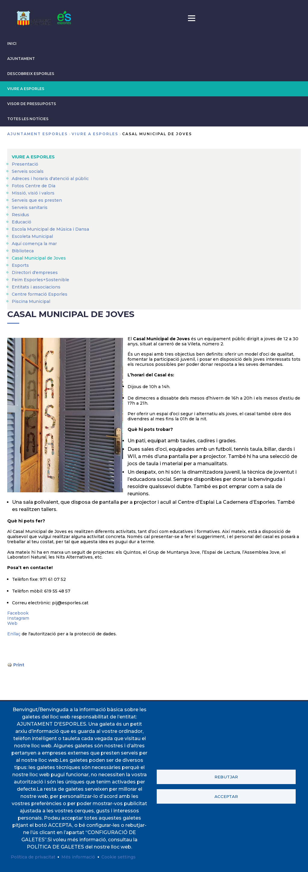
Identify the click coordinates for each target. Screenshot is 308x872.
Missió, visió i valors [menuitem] (33, 193)
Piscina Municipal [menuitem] (31, 301)
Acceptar (226, 796)
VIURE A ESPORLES (25, 88)
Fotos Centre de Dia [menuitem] (33, 185)
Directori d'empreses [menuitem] (35, 272)
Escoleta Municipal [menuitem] (32, 236)
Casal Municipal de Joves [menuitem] (39, 258)
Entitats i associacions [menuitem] (36, 287)
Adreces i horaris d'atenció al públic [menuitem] (50, 178)
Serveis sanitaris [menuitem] (30, 207)
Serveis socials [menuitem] (28, 171)
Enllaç (13, 634)
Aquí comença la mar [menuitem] (34, 243)
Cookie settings (118, 857)
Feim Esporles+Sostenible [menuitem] (40, 279)
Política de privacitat (33, 857)
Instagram (18, 618)
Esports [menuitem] (20, 265)
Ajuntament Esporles (37, 134)
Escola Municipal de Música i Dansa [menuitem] (50, 229)
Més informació (78, 857)
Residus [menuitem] (20, 214)
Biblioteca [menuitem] (23, 251)
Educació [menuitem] (21, 222)
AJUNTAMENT (21, 58)
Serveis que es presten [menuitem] (37, 200)
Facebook (18, 613)
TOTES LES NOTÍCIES (27, 119)
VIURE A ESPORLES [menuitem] (33, 157)
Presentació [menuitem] (25, 164)
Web (12, 623)
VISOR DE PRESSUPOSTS (31, 103)
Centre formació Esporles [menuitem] (39, 294)
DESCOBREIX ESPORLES (30, 73)
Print (18, 665)
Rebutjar (226, 776)
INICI (12, 43)
